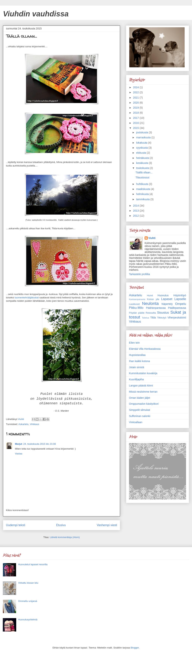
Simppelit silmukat (139, 409)
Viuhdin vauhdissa (36, 14)
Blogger (135, 647)
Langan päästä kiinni (141, 385)
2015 (136, 127)
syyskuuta (142, 147)
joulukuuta (142, 132)
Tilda (153, 317)
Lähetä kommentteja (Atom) (65, 537)
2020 (136, 102)
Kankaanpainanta (137, 299)
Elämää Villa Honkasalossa (144, 348)
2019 (136, 107)
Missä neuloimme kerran (143, 391)
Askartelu (23, 424)
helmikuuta (142, 194)
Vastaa (18, 453)
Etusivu (61, 525)
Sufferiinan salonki (139, 416)
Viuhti (152, 238)
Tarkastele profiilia (139, 274)
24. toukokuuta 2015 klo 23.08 (39, 444)
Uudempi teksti (15, 525)
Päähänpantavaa (156, 307)
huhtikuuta (142, 184)
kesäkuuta (142, 162)
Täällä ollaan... (144, 172)
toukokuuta (142, 167)
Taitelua (145, 318)
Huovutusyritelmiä (27, 619)
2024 (136, 87)
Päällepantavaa (177, 307)
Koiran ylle (153, 299)
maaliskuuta (143, 189)
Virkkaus (34, 424)
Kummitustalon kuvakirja (143, 373)
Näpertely (167, 303)
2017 (136, 117)
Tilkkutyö (161, 317)
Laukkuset (134, 304)
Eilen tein (134, 342)
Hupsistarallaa (137, 354)
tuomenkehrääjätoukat (27, 297)
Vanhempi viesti (107, 525)
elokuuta (141, 152)
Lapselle (180, 299)
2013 (136, 210)
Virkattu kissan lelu (28, 582)
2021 (136, 97)
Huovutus (163, 295)
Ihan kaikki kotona (139, 361)
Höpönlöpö (179, 295)
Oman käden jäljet (139, 397)
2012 (136, 215)
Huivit (150, 295)
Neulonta (150, 303)
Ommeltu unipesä (27, 601)
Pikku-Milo (136, 308)
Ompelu (180, 304)
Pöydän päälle (136, 313)
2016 (136, 122)
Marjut (18, 444)
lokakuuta (142, 142)
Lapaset (166, 299)
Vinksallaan (135, 422)
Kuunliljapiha (136, 379)
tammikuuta (143, 199)
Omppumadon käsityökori (144, 403)
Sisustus (163, 312)
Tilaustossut (142, 177)
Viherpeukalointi (177, 317)
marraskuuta (143, 137)
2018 (136, 112)
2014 (136, 205)
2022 (136, 92)
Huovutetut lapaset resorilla (33, 564)
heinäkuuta (142, 157)
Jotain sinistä (136, 367)
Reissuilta (151, 313)
